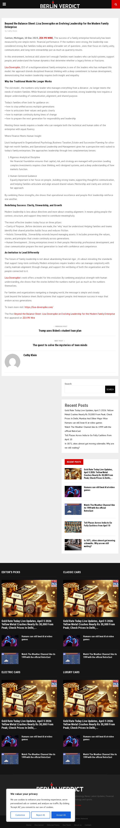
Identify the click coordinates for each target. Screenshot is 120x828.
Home (28, 825)
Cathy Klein (12, 31)
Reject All (40, 815)
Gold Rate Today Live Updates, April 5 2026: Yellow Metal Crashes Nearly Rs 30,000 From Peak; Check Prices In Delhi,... (27, 624)
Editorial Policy (53, 825)
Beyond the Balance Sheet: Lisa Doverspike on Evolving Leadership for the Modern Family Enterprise (64, 313)
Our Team (67, 825)
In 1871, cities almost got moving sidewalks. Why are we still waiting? (99, 543)
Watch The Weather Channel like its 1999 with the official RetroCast (99, 508)
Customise (20, 815)
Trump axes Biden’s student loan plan (60, 330)
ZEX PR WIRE (46, 37)
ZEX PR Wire (29, 317)
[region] (40, 805)
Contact (88, 825)
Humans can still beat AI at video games (83, 422)
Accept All (61, 815)
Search (68, 383)
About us (78, 825)
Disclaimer (39, 825)
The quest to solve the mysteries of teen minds (60, 345)
